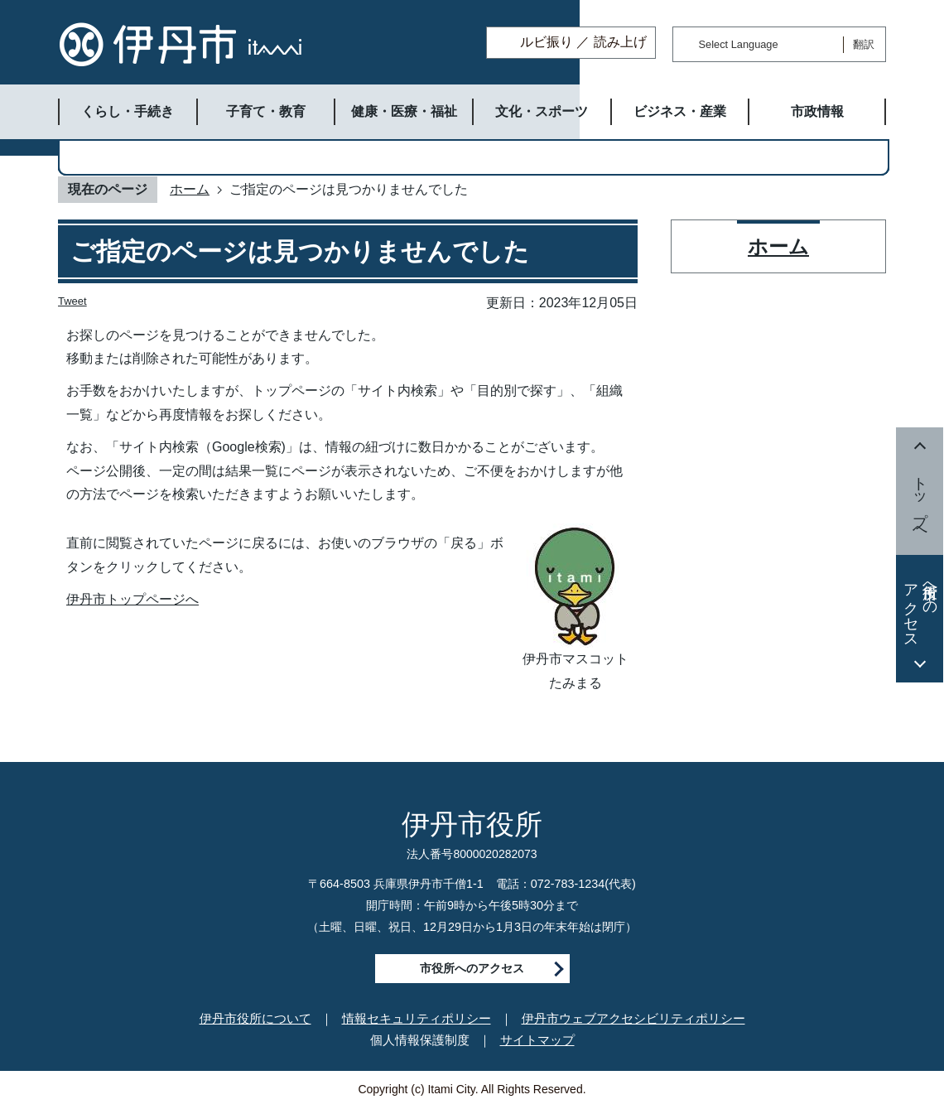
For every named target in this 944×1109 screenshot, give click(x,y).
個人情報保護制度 (420, 1040)
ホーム (190, 189)
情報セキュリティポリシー (416, 1018)
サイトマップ (537, 1040)
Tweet (72, 301)
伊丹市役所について (255, 1018)
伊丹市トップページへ (132, 599)
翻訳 (863, 44)
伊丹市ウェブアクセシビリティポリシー (633, 1018)
